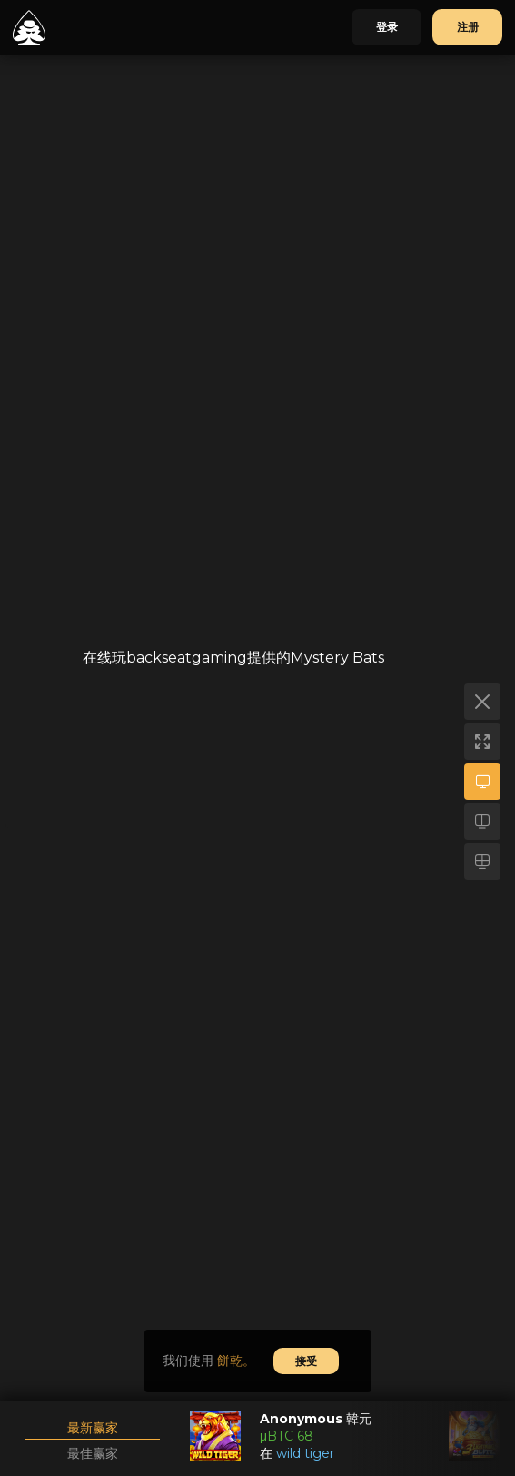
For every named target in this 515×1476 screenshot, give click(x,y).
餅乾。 (236, 1360)
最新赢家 (92, 1428)
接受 (306, 1361)
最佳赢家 (92, 1453)
